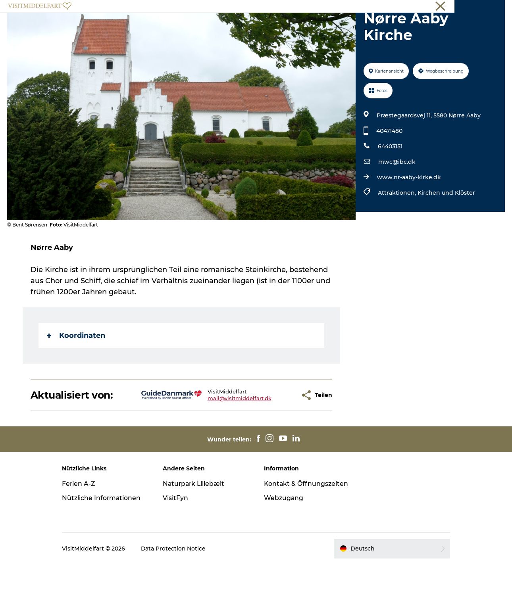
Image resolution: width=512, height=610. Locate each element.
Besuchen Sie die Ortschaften (235, 25)
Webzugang (284, 543)
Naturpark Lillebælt (198, 521)
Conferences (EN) (449, 7)
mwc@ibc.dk (396, 199)
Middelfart (358, 7)
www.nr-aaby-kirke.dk (409, 215)
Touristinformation (399, 7)
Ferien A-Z (85, 521)
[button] (269, 432)
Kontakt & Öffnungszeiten (289, 525)
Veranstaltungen (112, 25)
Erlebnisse (163, 25)
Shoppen (305, 25)
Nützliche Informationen (108, 535)
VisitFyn (179, 535)
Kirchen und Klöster (446, 230)
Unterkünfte (407, 25)
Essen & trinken (354, 25)
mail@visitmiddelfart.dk (214, 436)
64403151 (389, 184)
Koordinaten (76, 373)
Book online (490, 7)
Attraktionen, (397, 230)
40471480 (389, 168)
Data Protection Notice (181, 594)
